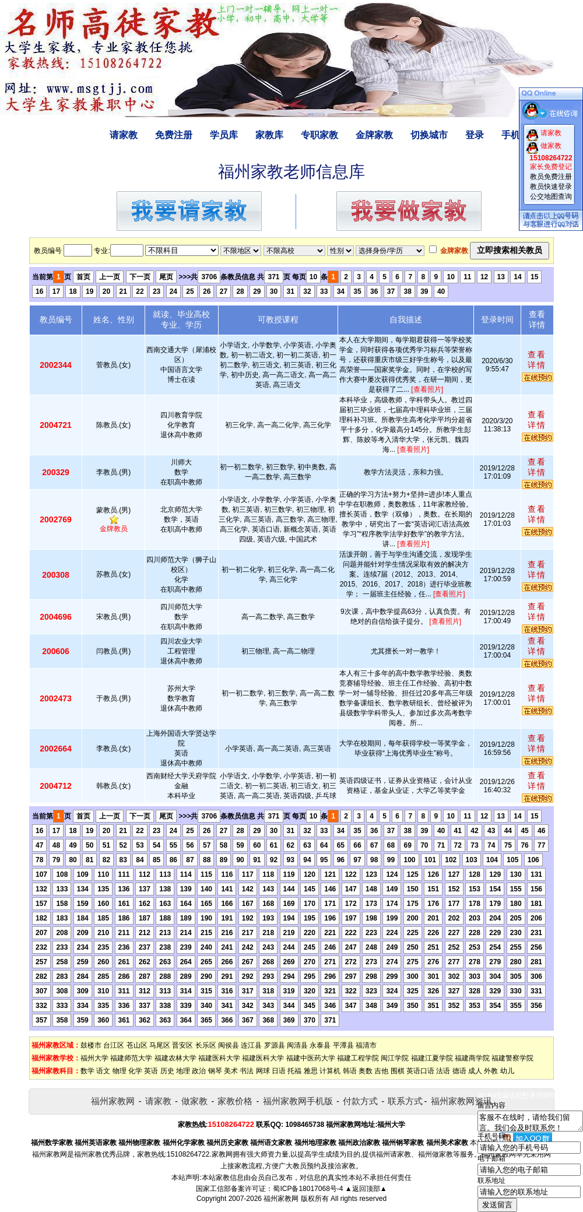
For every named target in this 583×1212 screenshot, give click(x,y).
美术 (231, 1071)
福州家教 (88, 1154)
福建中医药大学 (310, 1058)
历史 (167, 1071)
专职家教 (319, 135)
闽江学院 (395, 1058)
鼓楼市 (90, 1045)
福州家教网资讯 (461, 1101)
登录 (474, 135)
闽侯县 (228, 1045)
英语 (151, 1071)
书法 (247, 1071)
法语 (443, 1071)
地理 (183, 1071)
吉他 (381, 1071)
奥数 (366, 1071)
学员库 (224, 135)
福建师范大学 (131, 1058)
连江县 (251, 1045)
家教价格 (234, 1101)
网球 (263, 1071)
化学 (135, 1071)
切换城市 (429, 135)
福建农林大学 (175, 1058)
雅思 (311, 1071)
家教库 (269, 135)
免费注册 (173, 135)
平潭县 (343, 1045)
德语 (459, 1071)
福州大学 (94, 1058)
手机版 (515, 135)
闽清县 (297, 1045)
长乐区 (205, 1045)
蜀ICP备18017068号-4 (308, 1189)
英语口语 (420, 1071)
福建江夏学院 (432, 1058)
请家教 (124, 135)
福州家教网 (113, 1101)
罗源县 (274, 1045)
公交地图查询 (551, 196)
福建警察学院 (512, 1058)
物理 (120, 1071)
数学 (87, 1071)
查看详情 (537, 360)
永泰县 (320, 1045)
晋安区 (182, 1045)
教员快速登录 (551, 186)
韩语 (350, 1071)
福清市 (366, 1045)
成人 (475, 1071)
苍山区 (137, 1045)
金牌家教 (374, 135)
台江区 (113, 1045)
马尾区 (159, 1045)
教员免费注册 (551, 177)
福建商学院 (472, 1058)
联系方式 (405, 1101)
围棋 (398, 1071)
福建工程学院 (358, 1058)
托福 (294, 1071)
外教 (491, 1071)
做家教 (194, 1101)
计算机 (329, 1071)
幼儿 (507, 1071)
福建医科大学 (219, 1058)
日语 (279, 1071)
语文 (103, 1071)
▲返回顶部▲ (366, 1189)
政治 (199, 1071)
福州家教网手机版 (298, 1101)
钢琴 (215, 1071)
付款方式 (360, 1101)
